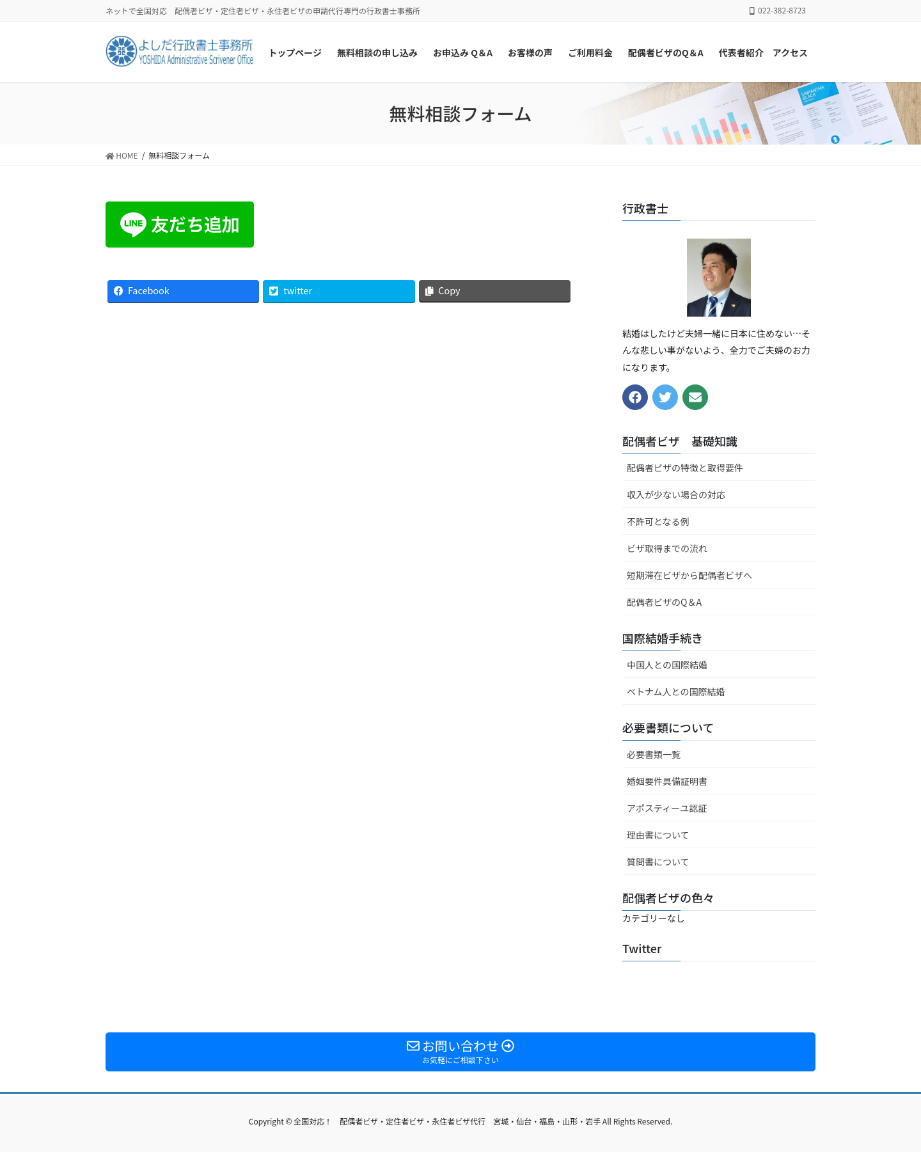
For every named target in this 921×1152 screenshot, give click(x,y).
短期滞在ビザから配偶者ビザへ (689, 575)
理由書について (658, 834)
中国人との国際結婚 (667, 664)
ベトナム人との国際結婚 (676, 691)
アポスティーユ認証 (667, 807)
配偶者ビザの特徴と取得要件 (685, 467)
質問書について (658, 861)
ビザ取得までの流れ (667, 548)
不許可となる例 (658, 521)
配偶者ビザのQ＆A (664, 602)
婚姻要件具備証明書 (667, 781)
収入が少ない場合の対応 (676, 494)
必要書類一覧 (654, 754)
